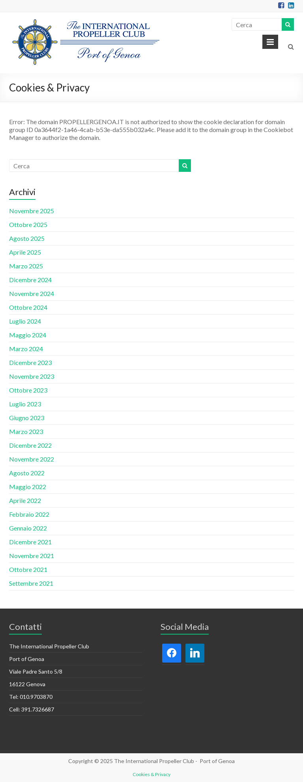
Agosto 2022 (27, 473)
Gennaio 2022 (28, 528)
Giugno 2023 (26, 417)
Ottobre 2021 (28, 569)
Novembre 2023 (31, 376)
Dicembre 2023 (30, 362)
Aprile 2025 (25, 252)
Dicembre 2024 (30, 279)
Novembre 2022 (31, 459)
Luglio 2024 (25, 321)
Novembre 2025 (31, 210)
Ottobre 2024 (28, 307)
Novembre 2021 (31, 555)
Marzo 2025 (26, 266)
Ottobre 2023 (28, 390)
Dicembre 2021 (30, 542)
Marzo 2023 (26, 431)
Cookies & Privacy (151, 774)
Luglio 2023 (25, 404)
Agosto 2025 (27, 238)
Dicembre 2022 (30, 445)
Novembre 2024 (31, 293)
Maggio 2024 (27, 335)
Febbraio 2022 (29, 514)
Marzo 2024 (26, 348)
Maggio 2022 (27, 486)
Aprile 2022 (25, 500)
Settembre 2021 (31, 583)
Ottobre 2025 (28, 224)
